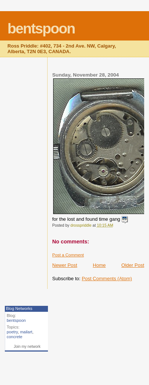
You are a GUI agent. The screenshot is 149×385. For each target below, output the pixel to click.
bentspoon (41, 28)
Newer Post (64, 265)
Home (99, 265)
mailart (26, 332)
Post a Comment (68, 255)
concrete (14, 336)
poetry (12, 332)
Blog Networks (19, 308)
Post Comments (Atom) (107, 278)
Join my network (27, 346)
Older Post (133, 265)
